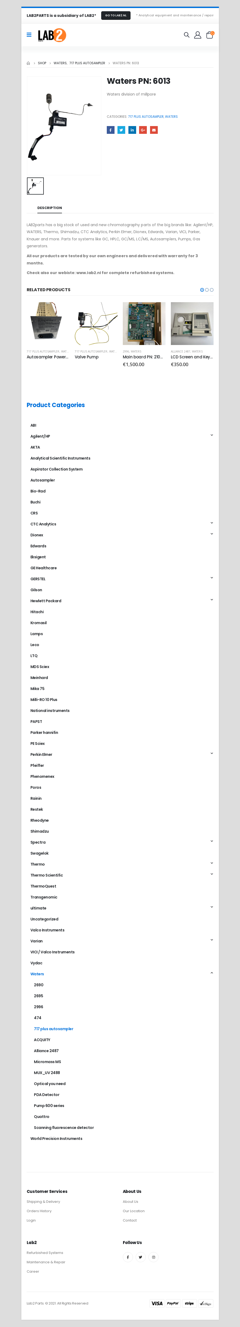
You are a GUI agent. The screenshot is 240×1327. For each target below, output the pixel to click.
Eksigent (38, 557)
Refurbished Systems (45, 1253)
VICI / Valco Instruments (52, 952)
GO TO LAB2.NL (116, 15)
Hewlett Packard (45, 601)
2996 (126, 351)
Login (31, 1220)
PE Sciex (37, 743)
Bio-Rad (38, 491)
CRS (34, 513)
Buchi (35, 502)
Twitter (121, 130)
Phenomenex (42, 776)
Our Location (134, 1211)
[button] (202, 290)
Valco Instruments (47, 930)
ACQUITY (42, 1040)
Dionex (36, 535)
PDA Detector (46, 1095)
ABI (33, 425)
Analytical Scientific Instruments (60, 458)
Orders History (39, 1211)
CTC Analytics (43, 524)
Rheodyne (39, 820)
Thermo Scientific (46, 875)
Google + (143, 130)
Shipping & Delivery (43, 1202)
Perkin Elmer (41, 754)
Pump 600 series (49, 1106)
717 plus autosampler (146, 116)
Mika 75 (37, 689)
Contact (130, 1220)
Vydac (36, 963)
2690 (38, 985)
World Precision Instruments (56, 1139)
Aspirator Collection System (56, 469)
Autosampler (42, 480)
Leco (34, 645)
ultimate (38, 908)
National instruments (50, 711)
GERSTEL (38, 579)
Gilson (36, 590)
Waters (171, 116)
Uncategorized (44, 919)
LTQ (34, 656)
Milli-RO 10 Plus (43, 700)
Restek (36, 809)
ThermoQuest (43, 886)
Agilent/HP (40, 436)
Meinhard (39, 678)
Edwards (38, 546)
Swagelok (39, 853)
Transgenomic (43, 897)
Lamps (36, 634)
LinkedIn (132, 130)
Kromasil (38, 623)
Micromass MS (47, 1062)
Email (154, 130)
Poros (35, 787)
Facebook (111, 130)
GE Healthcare (43, 568)
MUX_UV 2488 (47, 1073)
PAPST (36, 722)
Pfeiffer (37, 765)
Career (33, 1272)
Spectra (38, 842)
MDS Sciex (39, 667)
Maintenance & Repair (46, 1262)
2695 (38, 996)
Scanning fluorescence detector (64, 1128)
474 (37, 1018)
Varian (36, 941)
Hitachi (37, 612)
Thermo (37, 864)
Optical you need (49, 1084)
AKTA (35, 447)
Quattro (41, 1117)
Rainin (36, 798)
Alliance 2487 (181, 351)
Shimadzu (39, 831)
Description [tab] (49, 207)
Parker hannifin (44, 732)
